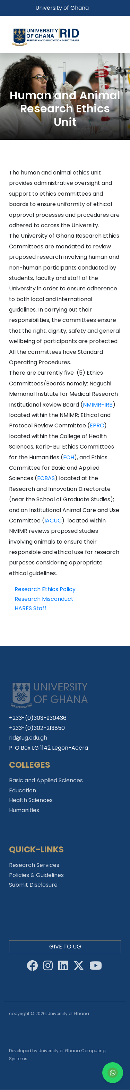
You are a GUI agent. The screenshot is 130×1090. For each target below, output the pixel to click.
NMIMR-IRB (98, 405)
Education (22, 790)
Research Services (34, 865)
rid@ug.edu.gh (28, 738)
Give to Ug (65, 947)
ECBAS (46, 478)
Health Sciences (31, 800)
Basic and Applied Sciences (46, 780)
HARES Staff (30, 608)
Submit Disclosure (33, 885)
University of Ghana (62, 8)
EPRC (97, 425)
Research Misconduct (44, 599)
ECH (68, 457)
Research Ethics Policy (45, 589)
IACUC (53, 521)
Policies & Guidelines (36, 875)
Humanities (24, 810)
